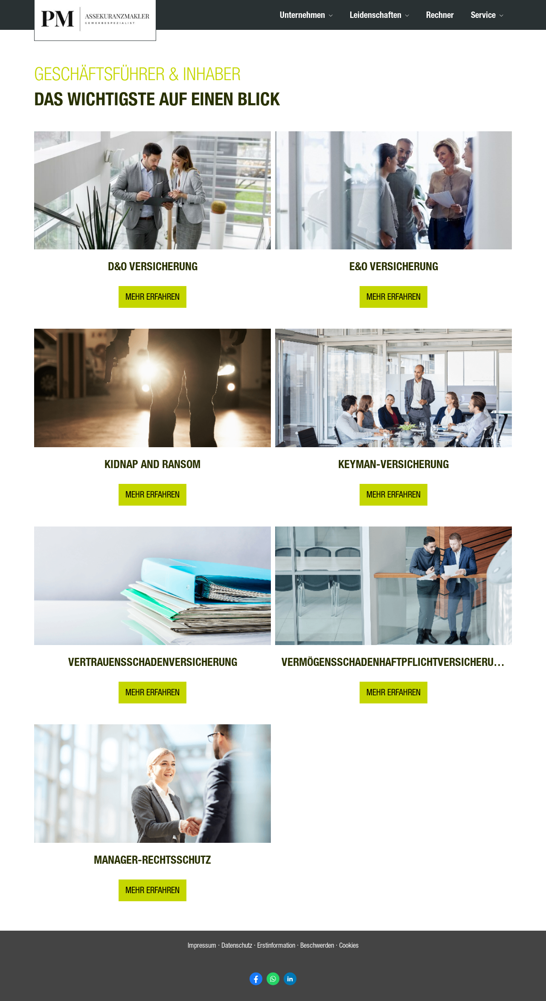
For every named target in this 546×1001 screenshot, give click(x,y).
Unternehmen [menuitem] (302, 16)
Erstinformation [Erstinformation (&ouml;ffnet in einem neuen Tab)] (276, 946)
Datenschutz (236, 946)
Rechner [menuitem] (440, 16)
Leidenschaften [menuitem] (375, 16)
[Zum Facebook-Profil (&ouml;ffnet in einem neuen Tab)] (256, 978)
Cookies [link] (349, 946)
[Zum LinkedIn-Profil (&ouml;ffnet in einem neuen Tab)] (290, 978)
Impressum (202, 946)
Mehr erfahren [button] (152, 298)
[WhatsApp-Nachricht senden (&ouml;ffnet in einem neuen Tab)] (273, 978)
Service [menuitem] (483, 16)
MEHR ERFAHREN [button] (393, 298)
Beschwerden (317, 946)
